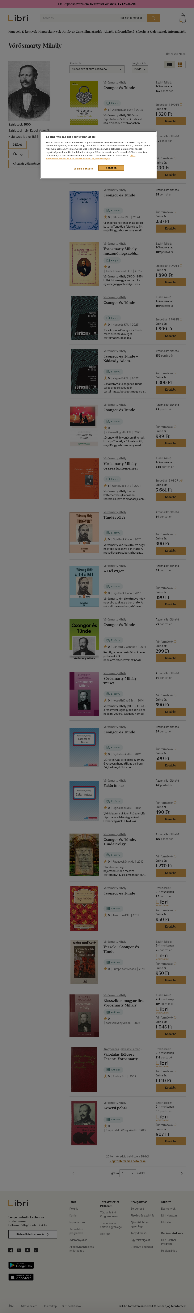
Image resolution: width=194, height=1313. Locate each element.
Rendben (111, 167)
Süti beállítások (83, 168)
